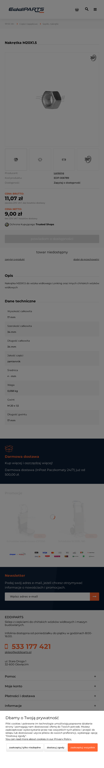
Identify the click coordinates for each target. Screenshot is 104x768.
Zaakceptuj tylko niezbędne (25, 747)
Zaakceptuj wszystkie (82, 747)
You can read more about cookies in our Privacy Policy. (39, 739)
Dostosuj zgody (55, 747)
